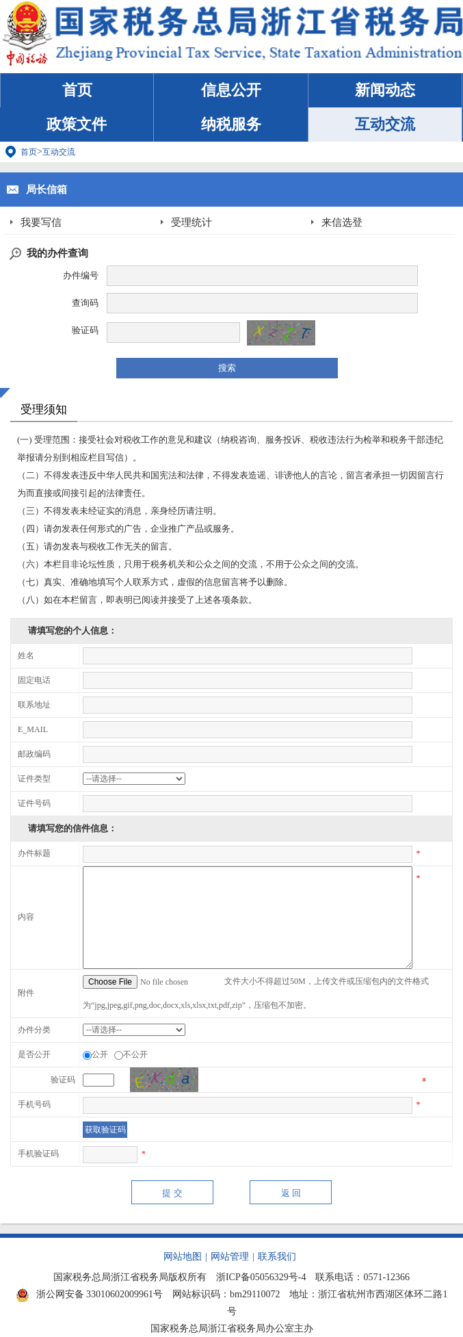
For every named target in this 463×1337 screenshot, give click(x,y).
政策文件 (77, 124)
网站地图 (182, 1256)
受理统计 (191, 222)
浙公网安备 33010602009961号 (89, 1294)
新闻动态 (385, 90)
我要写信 (41, 222)
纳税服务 (231, 124)
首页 (77, 90)
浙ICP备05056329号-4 (261, 1277)
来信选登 (341, 222)
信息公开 (231, 90)
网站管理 (230, 1256)
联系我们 (277, 1256)
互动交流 (385, 124)
